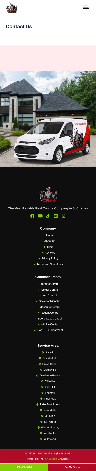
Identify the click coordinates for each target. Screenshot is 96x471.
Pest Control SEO (52, 459)
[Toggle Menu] (86, 7)
